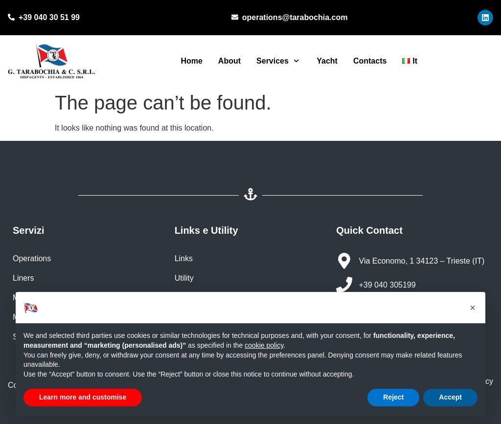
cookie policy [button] (264, 345)
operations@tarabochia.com (295, 17)
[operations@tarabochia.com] (234, 18)
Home (191, 61)
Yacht (326, 61)
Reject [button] (393, 397)
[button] (472, 307)
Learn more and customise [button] (82, 397)
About (229, 61)
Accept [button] (450, 397)
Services (277, 60)
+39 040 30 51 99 (49, 17)
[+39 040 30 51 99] (11, 18)
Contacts (370, 61)
